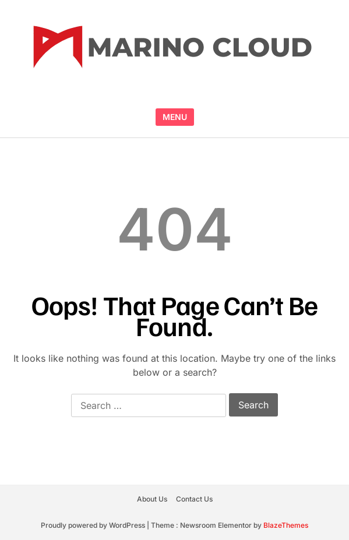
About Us (152, 499)
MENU (175, 117)
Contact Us (194, 499)
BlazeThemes (285, 525)
